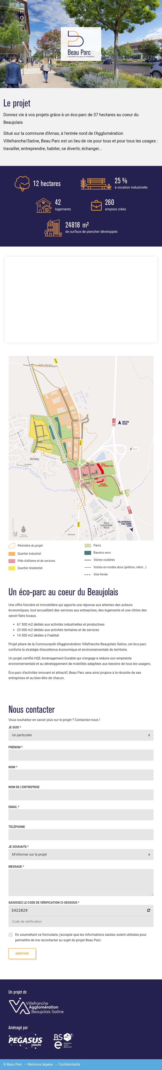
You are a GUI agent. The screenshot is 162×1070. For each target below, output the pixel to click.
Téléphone (16, 826)
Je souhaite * (18, 846)
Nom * (12, 767)
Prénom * (15, 747)
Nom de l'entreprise (23, 787)
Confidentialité (69, 1064)
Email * (13, 806)
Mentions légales (40, 1064)
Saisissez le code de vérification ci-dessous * (43, 902)
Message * (16, 866)
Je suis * (14, 727)
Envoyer (22, 953)
